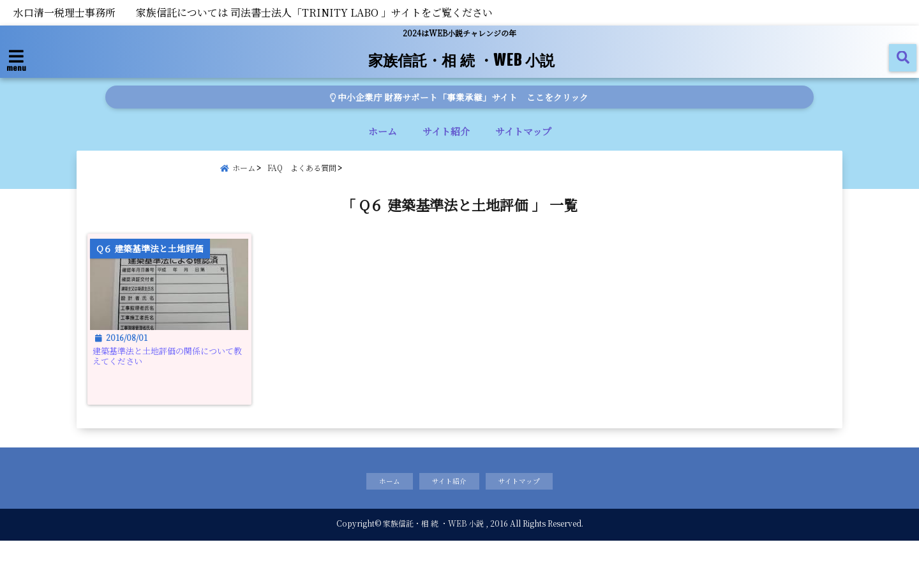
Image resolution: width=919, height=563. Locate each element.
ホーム (382, 131)
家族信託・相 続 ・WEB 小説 (461, 59)
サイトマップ (523, 131)
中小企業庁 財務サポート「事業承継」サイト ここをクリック (460, 97)
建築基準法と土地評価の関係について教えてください (174, 372)
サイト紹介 (446, 131)
